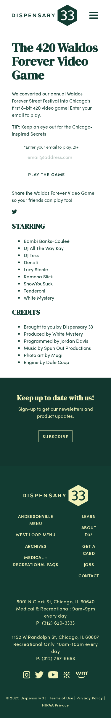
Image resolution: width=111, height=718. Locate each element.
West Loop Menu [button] (35, 534)
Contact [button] (88, 576)
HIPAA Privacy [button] (55, 705)
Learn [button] (89, 516)
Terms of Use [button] (61, 698)
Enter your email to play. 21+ (51, 147)
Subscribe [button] (55, 436)
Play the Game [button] (46, 174)
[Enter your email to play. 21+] (55, 157)
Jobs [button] (89, 564)
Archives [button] (35, 546)
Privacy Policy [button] (89, 698)
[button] (44, 16)
